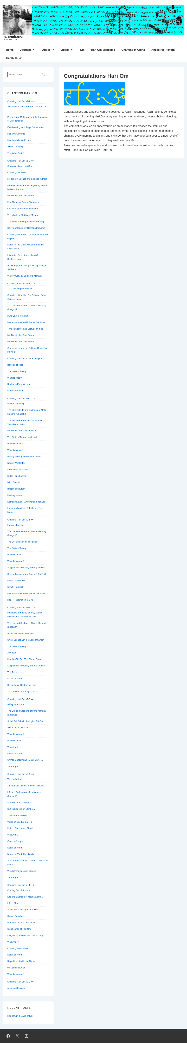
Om (82, 49)
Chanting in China (133, 49)
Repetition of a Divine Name (21, 961)
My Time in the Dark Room (20, 195)
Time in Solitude (15, 779)
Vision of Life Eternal (17, 727)
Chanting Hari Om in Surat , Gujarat (25, 358)
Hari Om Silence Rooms (19, 140)
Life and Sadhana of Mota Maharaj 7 (25, 896)
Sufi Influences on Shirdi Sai (21, 809)
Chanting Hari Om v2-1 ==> (21, 519)
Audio (49, 49)
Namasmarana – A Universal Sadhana (26, 322)
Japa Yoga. (12, 766)
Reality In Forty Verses (18, 384)
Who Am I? (12, 747)
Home (10, 49)
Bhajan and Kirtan (16, 488)
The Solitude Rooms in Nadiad (22, 541)
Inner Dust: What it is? (18, 469)
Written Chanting (15, 403)
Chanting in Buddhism (18, 948)
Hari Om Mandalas (103, 49)
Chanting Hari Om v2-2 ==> (21, 607)
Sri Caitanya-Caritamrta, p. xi (21, 685)
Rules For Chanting (17, 476)
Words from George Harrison (21, 871)
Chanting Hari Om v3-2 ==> (21, 981)
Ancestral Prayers (163, 49)
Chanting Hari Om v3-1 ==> (21, 885)
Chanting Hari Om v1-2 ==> (21, 160)
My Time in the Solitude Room (22, 430)
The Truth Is (13, 672)
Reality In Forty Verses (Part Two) (24, 456)
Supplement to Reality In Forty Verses (26, 567)
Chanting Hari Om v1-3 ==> (21, 283)
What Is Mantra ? (15, 561)
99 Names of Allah (16, 967)
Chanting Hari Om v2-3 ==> (21, 699)
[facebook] (8, 1036)
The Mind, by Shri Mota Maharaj (23, 215)
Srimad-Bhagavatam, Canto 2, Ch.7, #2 (26, 574)
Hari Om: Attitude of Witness (21, 922)
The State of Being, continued (22, 437)
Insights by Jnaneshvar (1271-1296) (25, 935)
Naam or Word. (14, 753)
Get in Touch (14, 58)
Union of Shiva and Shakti (20, 828)
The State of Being (16, 371)
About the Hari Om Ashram (20, 633)
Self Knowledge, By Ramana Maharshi (26, 228)
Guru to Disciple (15, 841)
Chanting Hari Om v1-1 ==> (21, 101)
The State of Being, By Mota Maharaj (25, 221)
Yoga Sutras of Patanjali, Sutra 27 (24, 691)
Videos (67, 49)
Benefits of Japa (15, 554)
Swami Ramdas (15, 587)
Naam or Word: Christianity (20, 854)
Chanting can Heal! (16, 172)
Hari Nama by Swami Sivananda (23, 202)
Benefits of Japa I (15, 365)
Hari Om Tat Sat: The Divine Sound (24, 659)
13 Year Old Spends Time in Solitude (25, 785)
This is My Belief (15, 153)
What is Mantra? (15, 450)
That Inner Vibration (17, 815)
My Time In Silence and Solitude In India (27, 179)
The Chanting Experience (20, 288)
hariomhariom (14, 36)
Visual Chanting (15, 146)
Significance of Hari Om (19, 929)
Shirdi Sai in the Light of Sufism (22, 909)
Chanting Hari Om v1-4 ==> (21, 398)
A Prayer (11, 652)
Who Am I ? (13, 942)
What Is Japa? (14, 378)
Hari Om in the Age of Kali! (20, 1016)
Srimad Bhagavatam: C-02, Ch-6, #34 (26, 760)
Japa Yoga (12, 877)
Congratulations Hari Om (19, 166)
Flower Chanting (15, 525)
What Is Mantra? (15, 974)
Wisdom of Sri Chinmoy (19, 802)
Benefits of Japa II (16, 443)
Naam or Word (14, 678)
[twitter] (17, 1036)
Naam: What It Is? (16, 390)
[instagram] (26, 1036)
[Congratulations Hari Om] (94, 104)
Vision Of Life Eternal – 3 (19, 822)
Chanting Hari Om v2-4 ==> (21, 774)
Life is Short (13, 903)
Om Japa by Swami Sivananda (22, 208)
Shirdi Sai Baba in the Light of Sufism (25, 640)
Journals (28, 49)
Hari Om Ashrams (16, 133)
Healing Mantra (14, 495)
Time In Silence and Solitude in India (25, 328)
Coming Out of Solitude (18, 890)
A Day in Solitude (15, 704)
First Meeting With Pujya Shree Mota (25, 127)
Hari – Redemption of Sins (20, 600)
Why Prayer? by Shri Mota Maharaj (24, 276)
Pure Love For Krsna (17, 316)
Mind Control (13, 482)
